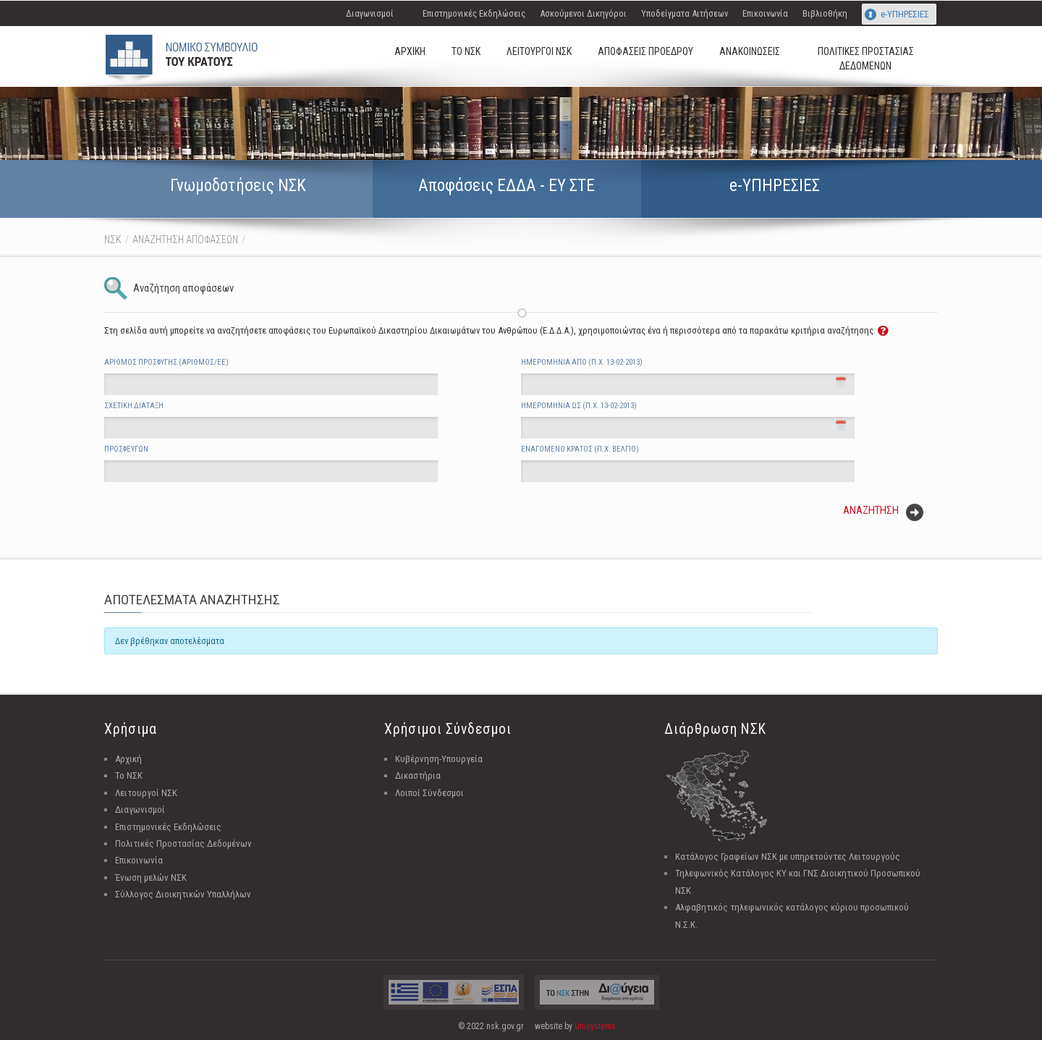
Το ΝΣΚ (129, 775)
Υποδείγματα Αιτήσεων (684, 13)
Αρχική (128, 758)
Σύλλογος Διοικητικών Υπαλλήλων (183, 894)
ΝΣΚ (113, 239)
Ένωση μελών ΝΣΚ (151, 877)
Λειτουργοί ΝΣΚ (146, 792)
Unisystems (595, 1026)
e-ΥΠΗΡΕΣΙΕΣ (905, 14)
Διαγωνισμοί (370, 13)
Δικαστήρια (418, 775)
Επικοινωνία (765, 13)
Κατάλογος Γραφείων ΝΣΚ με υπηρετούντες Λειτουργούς (787, 856)
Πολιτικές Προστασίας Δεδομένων (183, 843)
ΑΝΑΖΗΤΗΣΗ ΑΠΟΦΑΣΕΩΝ (185, 239)
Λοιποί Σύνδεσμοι (429, 792)
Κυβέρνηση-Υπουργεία (439, 758)
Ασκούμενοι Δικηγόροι (583, 13)
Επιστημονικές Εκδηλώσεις (474, 13)
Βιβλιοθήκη (824, 13)
